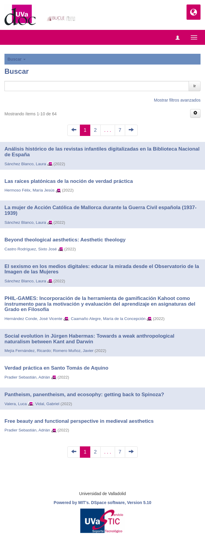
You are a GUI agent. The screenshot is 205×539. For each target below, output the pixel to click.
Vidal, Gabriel (47, 404)
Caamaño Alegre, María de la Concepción (108, 318)
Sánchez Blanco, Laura (25, 164)
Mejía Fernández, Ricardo (27, 350)
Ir (194, 86)
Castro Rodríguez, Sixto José (30, 249)
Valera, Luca (15, 404)
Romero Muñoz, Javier (73, 350)
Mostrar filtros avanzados (177, 100)
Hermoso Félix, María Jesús (29, 190)
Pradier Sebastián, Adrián (27, 377)
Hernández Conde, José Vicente (33, 318)
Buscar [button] (16, 59)
